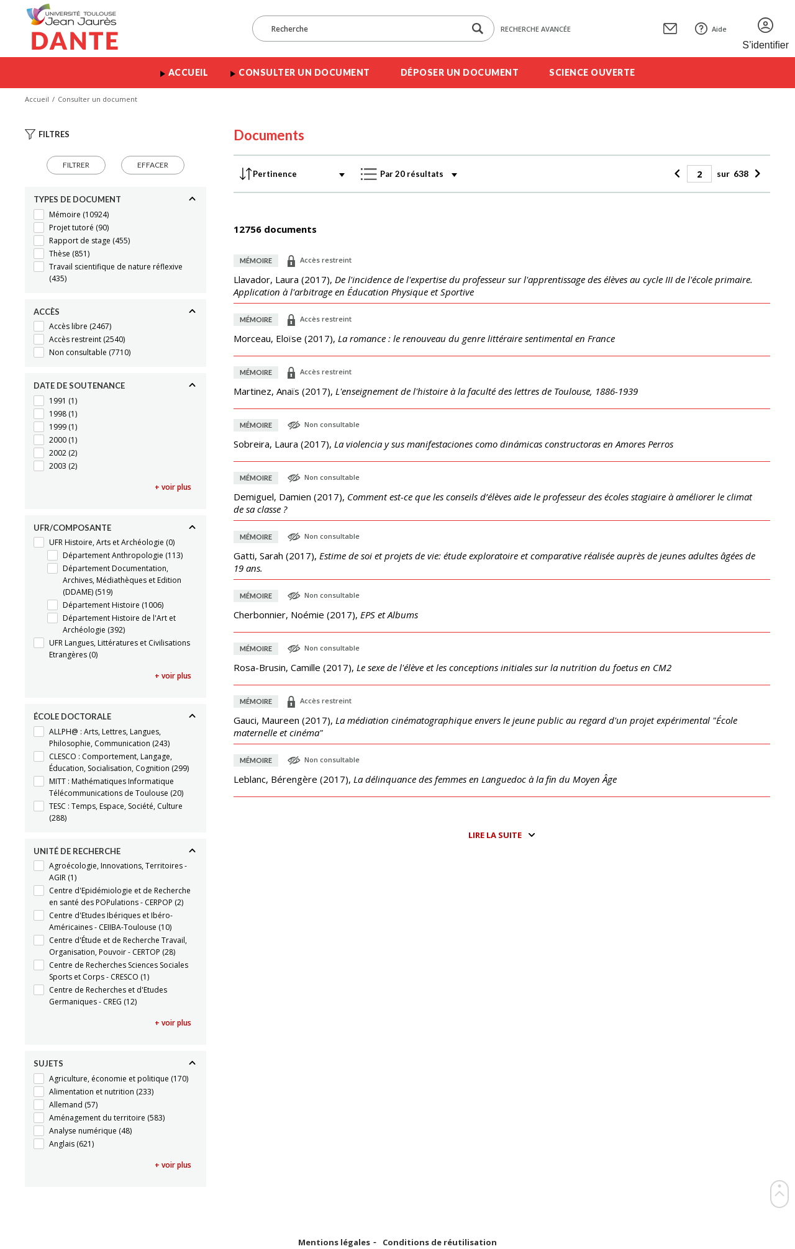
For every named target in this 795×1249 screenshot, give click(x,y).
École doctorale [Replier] (72, 716)
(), (493, 285)
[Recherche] (364, 28)
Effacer (152, 164)
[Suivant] (756, 174)
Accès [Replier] (47, 312)
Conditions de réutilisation (440, 1242)
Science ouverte (592, 72)
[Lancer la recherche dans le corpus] (477, 29)
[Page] (699, 174)
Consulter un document (304, 72)
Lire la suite (495, 835)
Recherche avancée (536, 29)
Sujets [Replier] (48, 1063)
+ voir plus (173, 487)
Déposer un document (460, 72)
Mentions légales (334, 1242)
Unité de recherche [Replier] (77, 851)
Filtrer (76, 164)
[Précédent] (679, 174)
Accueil (188, 72)
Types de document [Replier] (77, 199)
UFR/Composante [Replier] (72, 528)
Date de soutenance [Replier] (79, 385)
